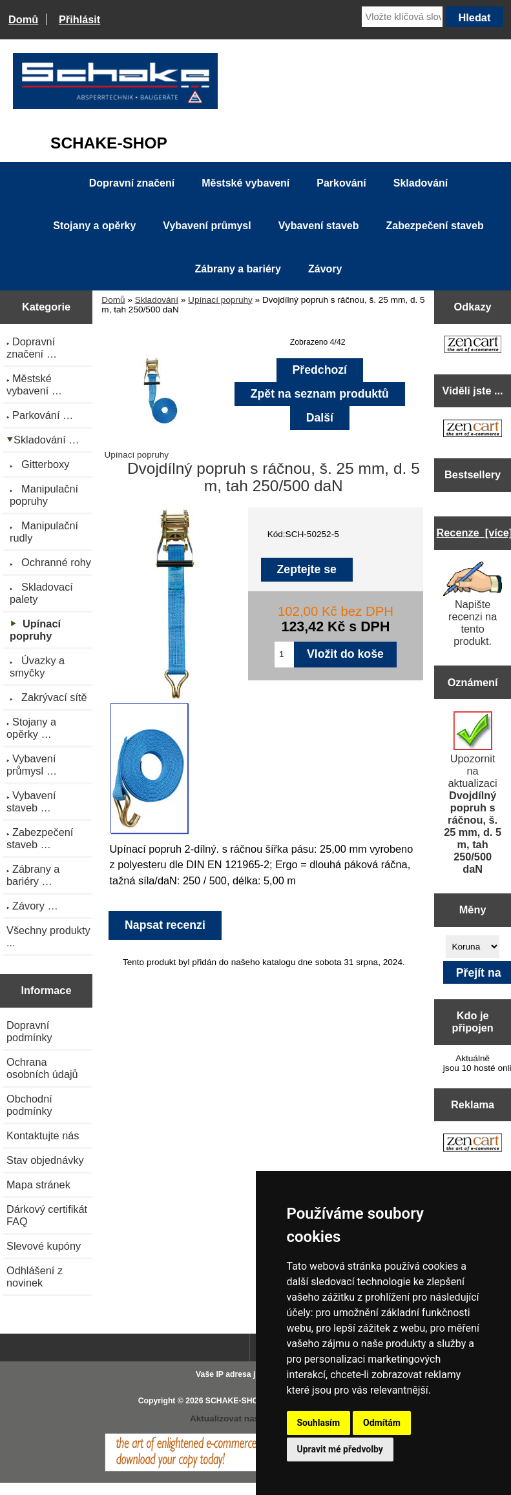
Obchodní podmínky (29, 1105)
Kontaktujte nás (42, 1135)
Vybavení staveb (318, 225)
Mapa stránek (38, 1184)
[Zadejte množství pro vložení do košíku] (284, 654)
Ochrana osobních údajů (42, 1068)
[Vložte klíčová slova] (402, 16)
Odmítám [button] (382, 1423)
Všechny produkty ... (48, 936)
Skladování (156, 300)
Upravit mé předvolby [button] (340, 1449)
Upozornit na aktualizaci (472, 793)
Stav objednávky (45, 1160)
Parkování (341, 183)
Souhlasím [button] (318, 1423)
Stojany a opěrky (94, 225)
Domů (23, 19)
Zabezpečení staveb (435, 225)
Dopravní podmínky (29, 1031)
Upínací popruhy (220, 300)
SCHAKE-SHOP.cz (239, 1400)
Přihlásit (79, 19)
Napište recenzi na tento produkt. (473, 604)
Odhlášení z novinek (34, 1276)
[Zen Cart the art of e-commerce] (472, 345)
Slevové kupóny (43, 1246)
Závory (325, 268)
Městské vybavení (245, 183)
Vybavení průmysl (207, 225)
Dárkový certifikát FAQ (46, 1215)
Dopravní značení (131, 183)
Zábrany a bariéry (238, 268)
